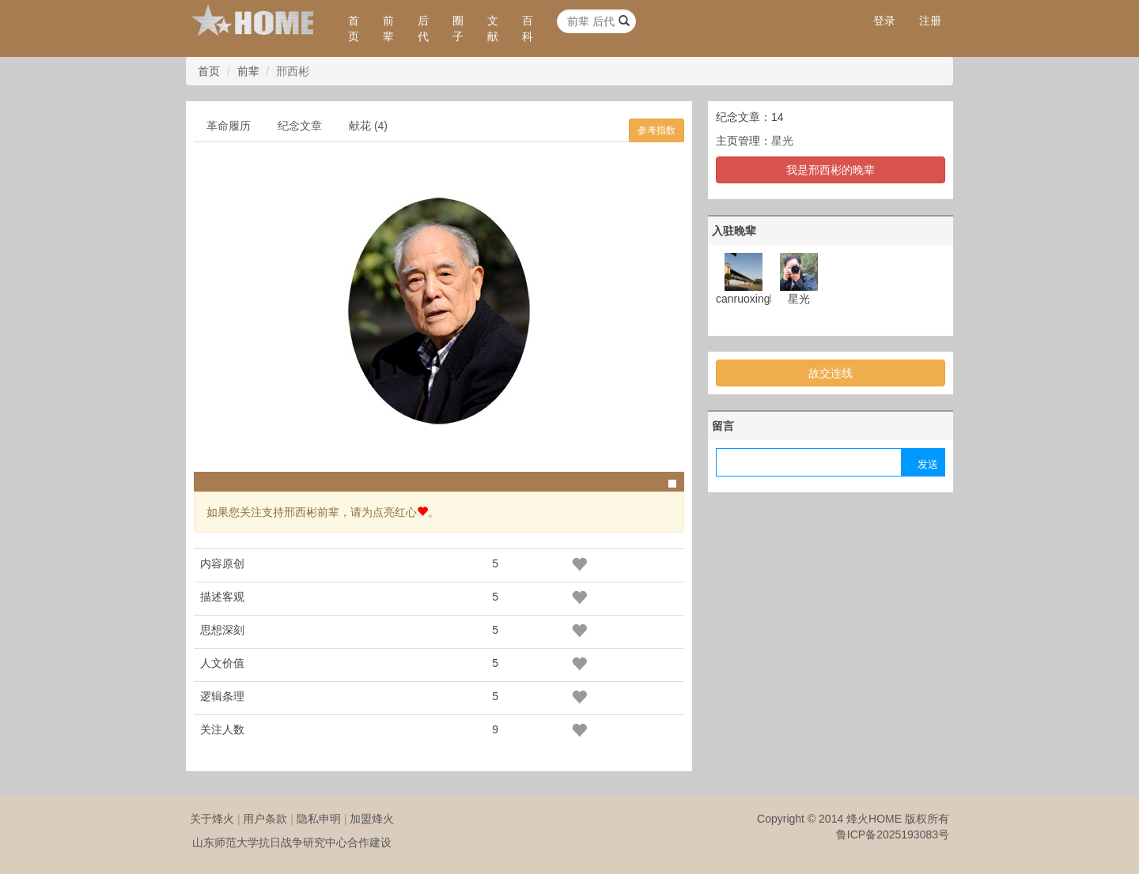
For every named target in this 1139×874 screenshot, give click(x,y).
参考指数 (656, 130)
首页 (353, 28)
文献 (492, 28)
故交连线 (830, 373)
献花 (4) (368, 125)
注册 (930, 20)
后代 (423, 28)
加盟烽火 (372, 818)
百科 (527, 28)
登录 (884, 20)
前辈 (388, 28)
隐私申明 (319, 818)
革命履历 (228, 125)
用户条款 (265, 818)
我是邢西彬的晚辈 (830, 170)
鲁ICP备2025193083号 (892, 834)
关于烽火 (212, 818)
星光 (782, 140)
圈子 (458, 28)
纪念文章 (300, 125)
